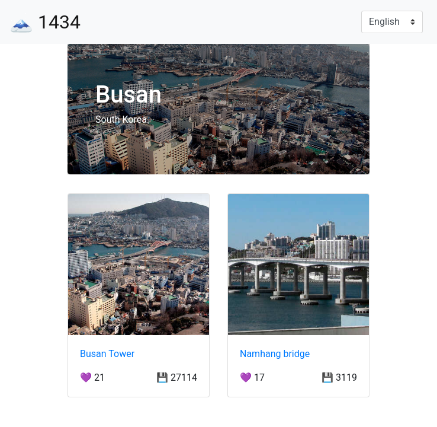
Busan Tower (107, 353)
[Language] (392, 22)
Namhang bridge (275, 353)
